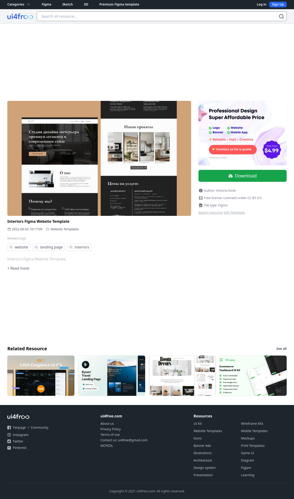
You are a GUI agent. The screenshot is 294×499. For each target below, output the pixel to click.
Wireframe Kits (252, 423)
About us (107, 423)
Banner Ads (202, 445)
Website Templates (65, 229)
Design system (205, 467)
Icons (198, 438)
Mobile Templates (254, 431)
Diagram (247, 460)
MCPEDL (106, 445)
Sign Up (278, 4)
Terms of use (110, 434)
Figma (46, 4)
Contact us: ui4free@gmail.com (123, 440)
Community (39, 427)
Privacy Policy (110, 429)
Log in (261, 4)
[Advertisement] (147, 58)
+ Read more (18, 268)
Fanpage (19, 427)
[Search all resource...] (162, 16)
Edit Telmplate (234, 212)
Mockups (247, 438)
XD (86, 4)
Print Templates (253, 445)
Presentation (203, 475)
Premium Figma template (119, 4)
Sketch (67, 4)
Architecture (203, 460)
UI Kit (198, 423)
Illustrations (203, 453)
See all (281, 348)
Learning (247, 475)
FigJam (246, 467)
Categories (19, 4)
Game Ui (247, 453)
